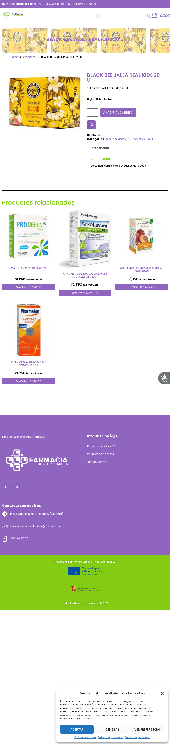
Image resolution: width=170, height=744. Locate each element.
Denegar (112, 729)
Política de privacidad (110, 737)
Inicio (15, 57)
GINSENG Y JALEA (142, 139)
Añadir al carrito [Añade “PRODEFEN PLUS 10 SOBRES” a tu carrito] (28, 287)
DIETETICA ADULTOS (117, 139)
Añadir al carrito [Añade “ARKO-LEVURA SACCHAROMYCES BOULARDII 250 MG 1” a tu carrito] (85, 293)
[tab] (100, 148)
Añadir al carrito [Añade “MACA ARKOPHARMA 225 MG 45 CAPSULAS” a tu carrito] (142, 287)
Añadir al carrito (118, 112)
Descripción (100, 148)
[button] (162, 693)
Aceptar (76, 729)
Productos (30, 57)
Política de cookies (85, 737)
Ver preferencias (147, 729)
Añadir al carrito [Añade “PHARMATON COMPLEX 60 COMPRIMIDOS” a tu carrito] (28, 381)
